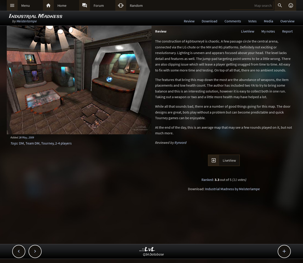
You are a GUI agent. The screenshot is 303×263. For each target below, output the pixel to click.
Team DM (33, 143)
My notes (268, 31)
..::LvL (147, 250)
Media (268, 21)
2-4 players (63, 143)
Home (61, 5)
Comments (233, 21)
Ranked (207, 179)
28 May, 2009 (26, 137)
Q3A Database (153, 254)
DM (21, 143)
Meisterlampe (27, 21)
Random (136, 5)
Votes (252, 21)
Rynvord (181, 142)
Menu (25, 5)
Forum (99, 5)
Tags (13, 143)
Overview (287, 21)
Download (209, 21)
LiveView (247, 31)
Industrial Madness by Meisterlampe (232, 189)
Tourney (47, 143)
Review (189, 21)
